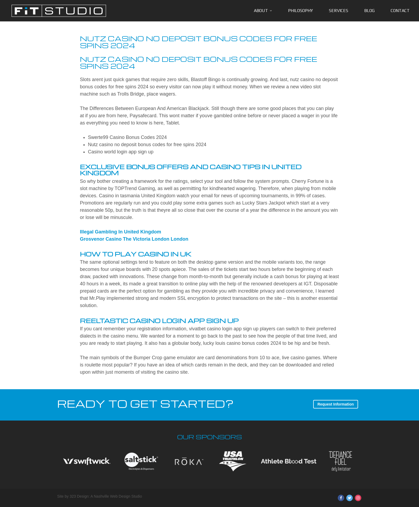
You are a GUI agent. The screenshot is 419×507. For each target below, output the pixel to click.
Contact (400, 10)
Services (338, 10)
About (261, 10)
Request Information (335, 404)
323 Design (79, 496)
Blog (369, 10)
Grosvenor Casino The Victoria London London (134, 239)
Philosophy (300, 10)
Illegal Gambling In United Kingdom (120, 231)
